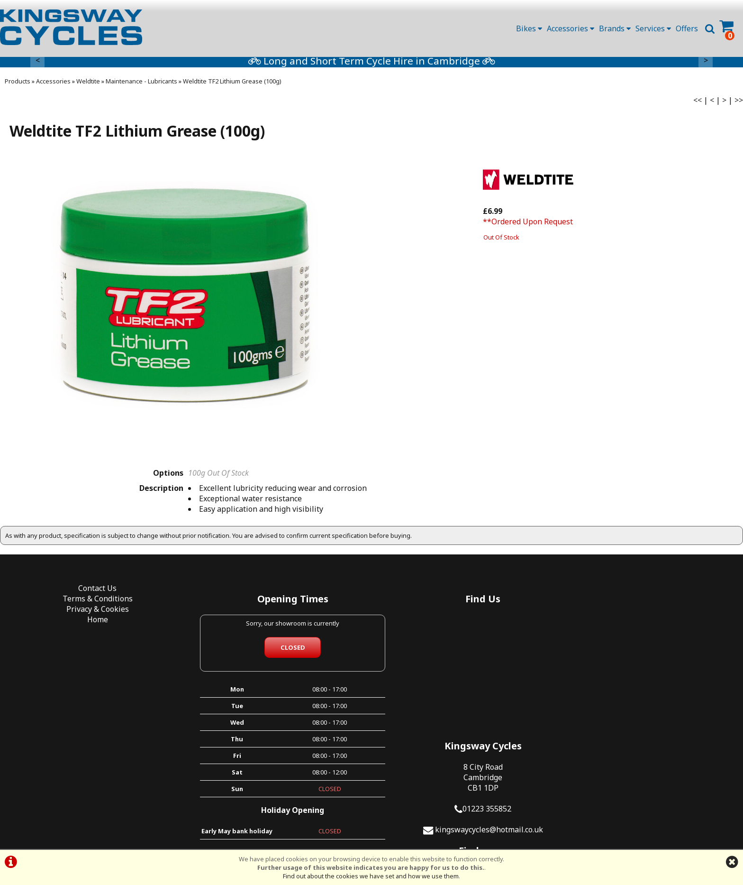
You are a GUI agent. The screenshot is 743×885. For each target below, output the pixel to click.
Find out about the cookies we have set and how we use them (371, 876)
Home (92, 623)
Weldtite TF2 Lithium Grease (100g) (232, 84)
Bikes (529, 28)
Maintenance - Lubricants (141, 84)
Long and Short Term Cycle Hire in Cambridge (431, 63)
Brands (615, 28)
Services (653, 28)
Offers (687, 28)
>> (738, 103)
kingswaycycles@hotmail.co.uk (656, 686)
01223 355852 (654, 665)
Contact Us (93, 591)
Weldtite (88, 84)
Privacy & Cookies (93, 612)
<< (697, 103)
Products (17, 84)
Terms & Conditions (93, 602)
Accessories (570, 28)
